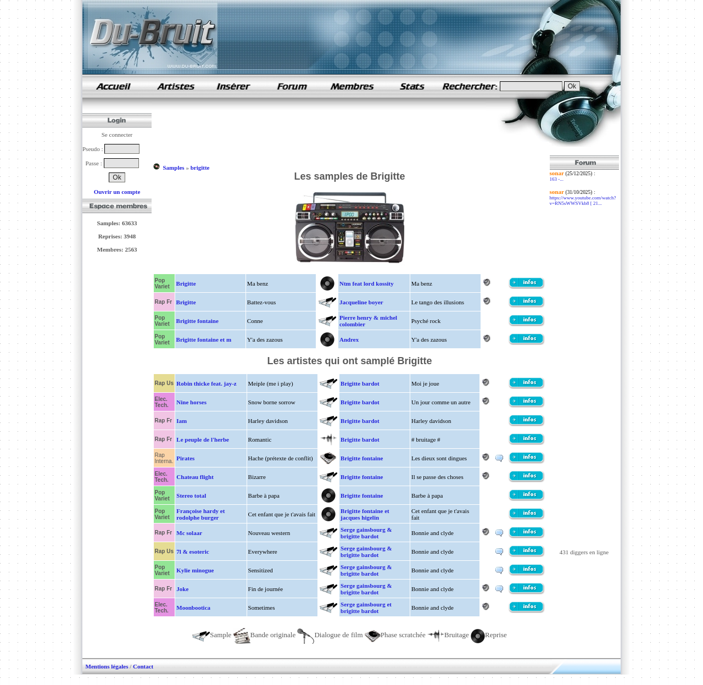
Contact (143, 666)
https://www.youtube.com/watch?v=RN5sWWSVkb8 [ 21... (583, 200)
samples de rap (113, 86)
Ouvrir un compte (117, 191)
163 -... (557, 179)
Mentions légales (107, 666)
